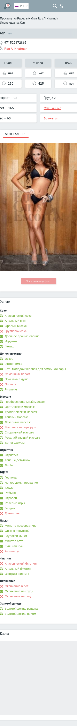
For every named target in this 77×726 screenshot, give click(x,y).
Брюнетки (50, 118)
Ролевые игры (15, 503)
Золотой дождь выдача (21, 608)
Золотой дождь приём (20, 614)
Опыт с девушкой (17, 531)
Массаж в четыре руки (21, 427)
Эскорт (10, 359)
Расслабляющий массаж (22, 437)
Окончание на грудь (19, 591)
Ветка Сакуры (14, 443)
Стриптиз (11, 455)
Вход (61, 6)
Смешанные (52, 108)
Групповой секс (15, 331)
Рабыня (10, 493)
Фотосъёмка (13, 364)
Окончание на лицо (18, 596)
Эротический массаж (19, 407)
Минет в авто (14, 541)
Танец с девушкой (17, 460)
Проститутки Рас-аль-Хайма (18, 18)
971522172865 (15, 42)
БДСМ (9, 488)
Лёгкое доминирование (21, 482)
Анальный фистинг (18, 569)
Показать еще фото (39, 281)
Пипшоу (10, 384)
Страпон (11, 498)
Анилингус (12, 551)
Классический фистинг (21, 563)
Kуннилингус (14, 546)
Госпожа (11, 477)
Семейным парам (17, 374)
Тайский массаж (16, 417)
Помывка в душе (17, 379)
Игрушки (11, 341)
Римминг (11, 389)
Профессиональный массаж (25, 402)
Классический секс (18, 316)
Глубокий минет (16, 536)
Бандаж (10, 508)
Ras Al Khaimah (48, 18)
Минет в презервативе (21, 525)
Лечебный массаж (18, 422)
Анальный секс (15, 321)
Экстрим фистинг (17, 574)
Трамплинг (12, 513)
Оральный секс (15, 326)
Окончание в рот (16, 586)
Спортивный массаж (19, 432)
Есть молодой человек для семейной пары (35, 369)
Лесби (9, 465)
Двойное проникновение (22, 336)
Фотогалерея (15, 134)
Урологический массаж (21, 412)
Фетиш (9, 346)
